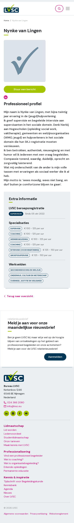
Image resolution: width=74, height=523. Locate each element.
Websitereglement (58, 513)
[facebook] (19, 413)
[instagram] (13, 413)
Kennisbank (10, 485)
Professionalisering (17, 452)
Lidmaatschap (14, 426)
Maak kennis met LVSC (16, 445)
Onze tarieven (12, 441)
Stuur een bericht (25, 89)
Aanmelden (55, 356)
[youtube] (26, 413)
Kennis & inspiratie (16, 477)
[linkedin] (6, 413)
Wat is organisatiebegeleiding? (21, 463)
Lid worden (10, 430)
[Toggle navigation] (67, 8)
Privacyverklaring (38, 513)
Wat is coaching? (13, 459)
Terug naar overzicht (18, 296)
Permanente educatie (16, 470)
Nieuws (8, 492)
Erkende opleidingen (15, 467)
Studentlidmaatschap (16, 437)
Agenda (8, 489)
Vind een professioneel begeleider (23, 455)
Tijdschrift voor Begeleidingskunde (23, 481)
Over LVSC (10, 496)
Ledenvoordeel (12, 433)
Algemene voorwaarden (16, 513)
